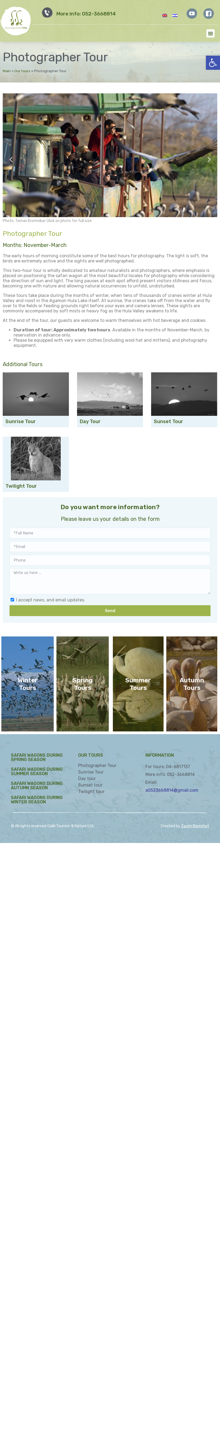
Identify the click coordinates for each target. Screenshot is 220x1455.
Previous (11, 159)
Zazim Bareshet (195, 826)
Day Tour (90, 421)
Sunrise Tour (20, 421)
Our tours (22, 71)
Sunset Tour (168, 421)
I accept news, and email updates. (50, 600)
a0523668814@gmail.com (171, 790)
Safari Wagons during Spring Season (37, 757)
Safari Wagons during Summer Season (37, 771)
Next (209, 159)
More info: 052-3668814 (86, 14)
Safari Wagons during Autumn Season (37, 785)
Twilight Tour (21, 486)
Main (7, 71)
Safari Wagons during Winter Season (37, 799)
